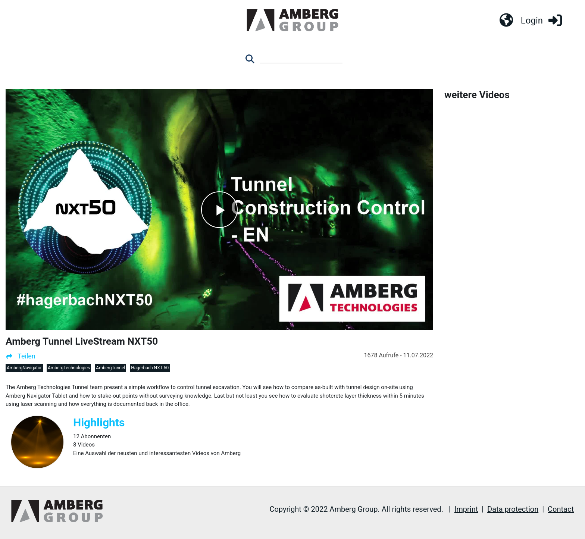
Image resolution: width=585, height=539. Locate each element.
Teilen (20, 356)
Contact (561, 509)
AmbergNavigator (24, 367)
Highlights (99, 422)
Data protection (512, 509)
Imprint (466, 509)
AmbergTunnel (110, 367)
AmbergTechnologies (69, 367)
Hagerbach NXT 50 (150, 367)
